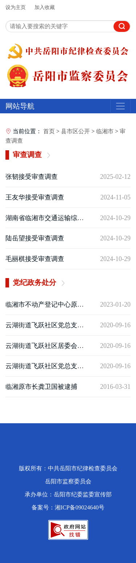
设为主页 (15, 7)
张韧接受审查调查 (31, 176)
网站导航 (19, 106)
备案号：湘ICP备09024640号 (68, 507)
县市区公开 (75, 131)
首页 (49, 131)
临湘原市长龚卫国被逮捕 (41, 386)
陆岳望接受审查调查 (34, 238)
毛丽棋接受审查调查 (34, 258)
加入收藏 (44, 7)
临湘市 (105, 131)
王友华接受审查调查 (34, 197)
